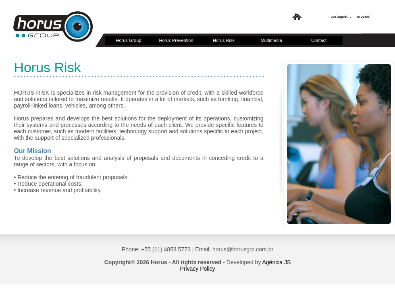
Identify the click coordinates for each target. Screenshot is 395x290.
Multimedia (271, 40)
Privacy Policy (197, 268)
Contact (318, 40)
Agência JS (276, 262)
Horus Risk (224, 40)
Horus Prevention (176, 40)
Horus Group (128, 40)
